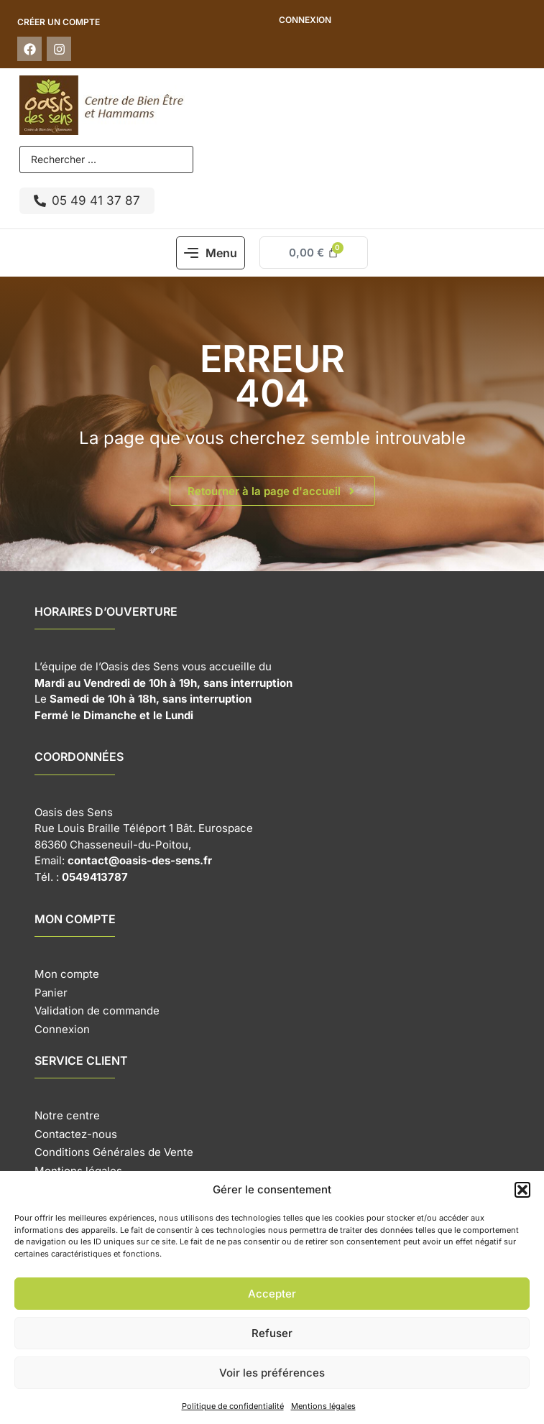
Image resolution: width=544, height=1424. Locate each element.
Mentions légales (323, 1406)
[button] (522, 1190)
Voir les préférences (272, 1372)
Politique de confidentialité (233, 1406)
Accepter (272, 1293)
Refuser (272, 1333)
